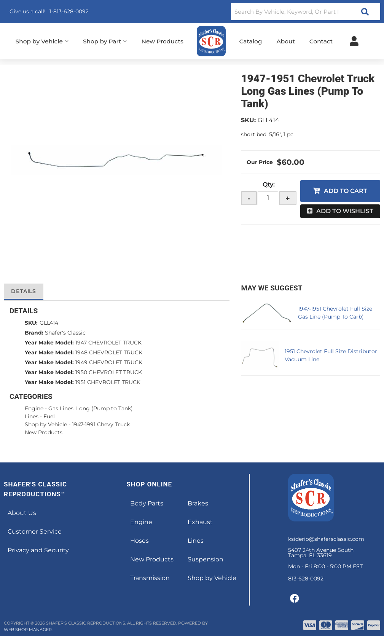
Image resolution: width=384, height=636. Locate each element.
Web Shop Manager (28, 629)
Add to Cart (345, 190)
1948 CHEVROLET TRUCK (108, 352)
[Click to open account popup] (354, 41)
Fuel (49, 416)
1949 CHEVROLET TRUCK (108, 362)
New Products (43, 432)
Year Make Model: (49, 342)
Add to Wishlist (344, 211)
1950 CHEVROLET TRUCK (108, 372)
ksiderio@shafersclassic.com (326, 539)
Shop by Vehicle (46, 424)
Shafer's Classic (65, 332)
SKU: (248, 120)
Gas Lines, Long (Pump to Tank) (90, 408)
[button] (305, 11)
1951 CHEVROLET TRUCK (107, 382)
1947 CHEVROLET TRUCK (108, 342)
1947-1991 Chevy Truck (101, 424)
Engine (34, 408)
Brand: (34, 332)
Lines (31, 416)
